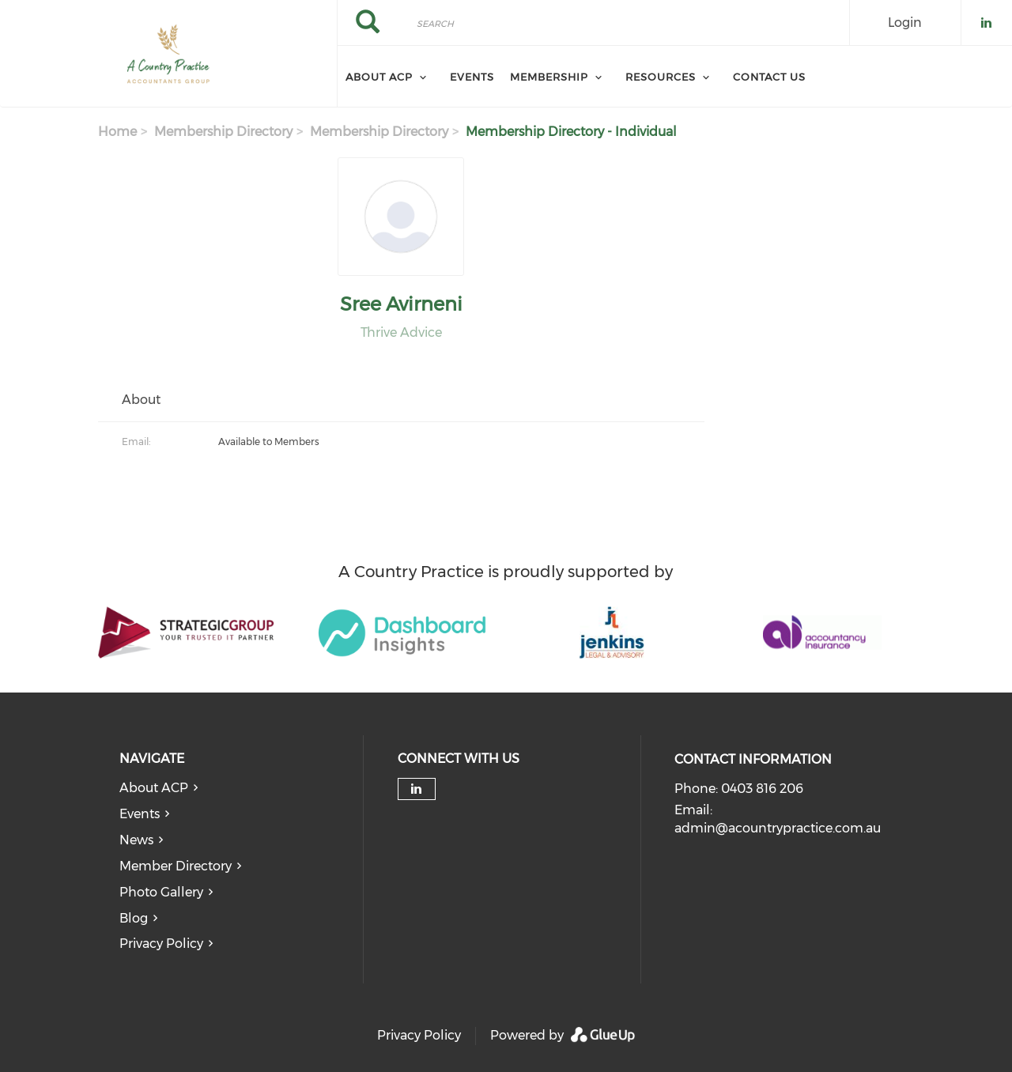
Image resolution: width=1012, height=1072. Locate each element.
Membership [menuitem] (549, 76)
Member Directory (175, 866)
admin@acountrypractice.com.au (777, 828)
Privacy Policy (161, 943)
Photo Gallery (161, 892)
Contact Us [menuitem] (769, 76)
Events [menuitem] (472, 76)
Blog (133, 918)
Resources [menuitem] (660, 76)
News (136, 839)
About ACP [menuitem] (379, 76)
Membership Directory (223, 131)
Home (117, 131)
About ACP (153, 787)
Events (139, 813)
